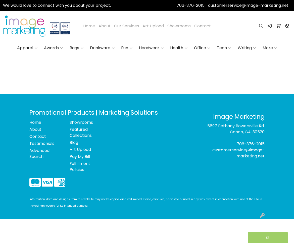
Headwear (151, 48)
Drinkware (102, 48)
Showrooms (179, 26)
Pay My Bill (80, 156)
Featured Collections (81, 132)
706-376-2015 (191, 5)
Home (89, 26)
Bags (76, 48)
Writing (247, 48)
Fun (126, 48)
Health (178, 48)
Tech (224, 48)
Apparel (27, 48)
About (105, 26)
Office (202, 48)
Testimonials (41, 143)
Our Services (126, 26)
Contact (202, 26)
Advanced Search (39, 153)
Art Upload (153, 26)
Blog (74, 142)
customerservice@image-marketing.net (248, 5)
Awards (53, 48)
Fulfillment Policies (80, 166)
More (270, 48)
